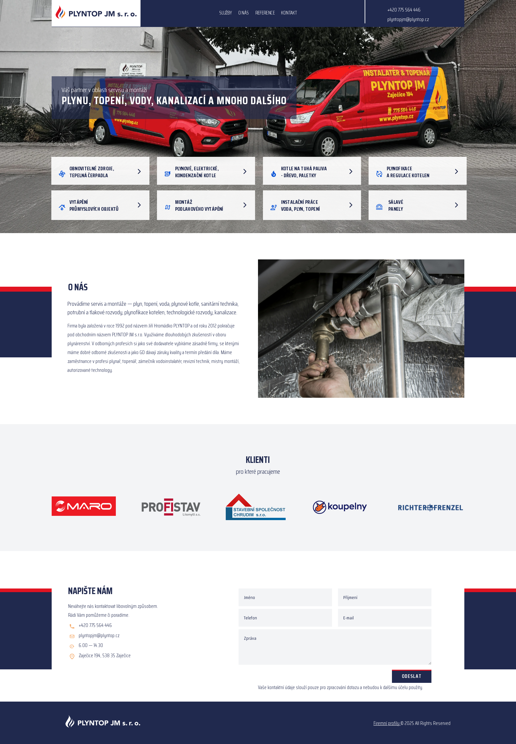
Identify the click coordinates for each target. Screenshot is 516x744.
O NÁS (243, 14)
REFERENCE (265, 14)
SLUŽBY (225, 14)
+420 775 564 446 (404, 10)
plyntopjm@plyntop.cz (408, 19)
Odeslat (412, 676)
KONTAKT (289, 14)
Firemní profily (387, 723)
